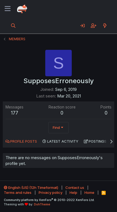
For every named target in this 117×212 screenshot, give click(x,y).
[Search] (13, 26)
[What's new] (104, 26)
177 (14, 113)
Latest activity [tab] (62, 141)
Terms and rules (17, 192)
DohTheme (42, 204)
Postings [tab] (98, 141)
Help (73, 192)
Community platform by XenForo (49, 200)
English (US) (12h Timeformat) (31, 187)
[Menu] (7, 9)
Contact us (74, 187)
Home (89, 192)
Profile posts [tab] (23, 141)
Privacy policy (50, 192)
